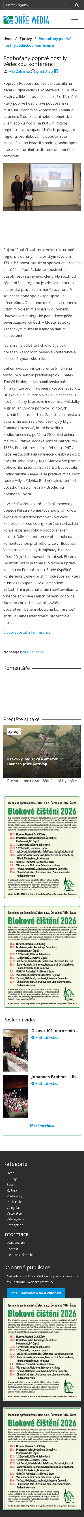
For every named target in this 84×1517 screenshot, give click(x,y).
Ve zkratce (14, 1213)
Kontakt (12, 1249)
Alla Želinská (20, 71)
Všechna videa (42, 1125)
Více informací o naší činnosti (36, 1293)
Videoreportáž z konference (26, 632)
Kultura (12, 1190)
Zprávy (25, 38)
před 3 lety (45, 71)
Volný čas (13, 1207)
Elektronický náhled (20, 1255)
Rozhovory (14, 1196)
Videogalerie (15, 1219)
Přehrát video (44, 1037)
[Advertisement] (42, 228)
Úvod (8, 38)
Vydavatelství (16, 1243)
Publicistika (15, 1202)
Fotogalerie (15, 1225)
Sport (11, 1184)
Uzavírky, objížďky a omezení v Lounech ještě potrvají (34, 761)
